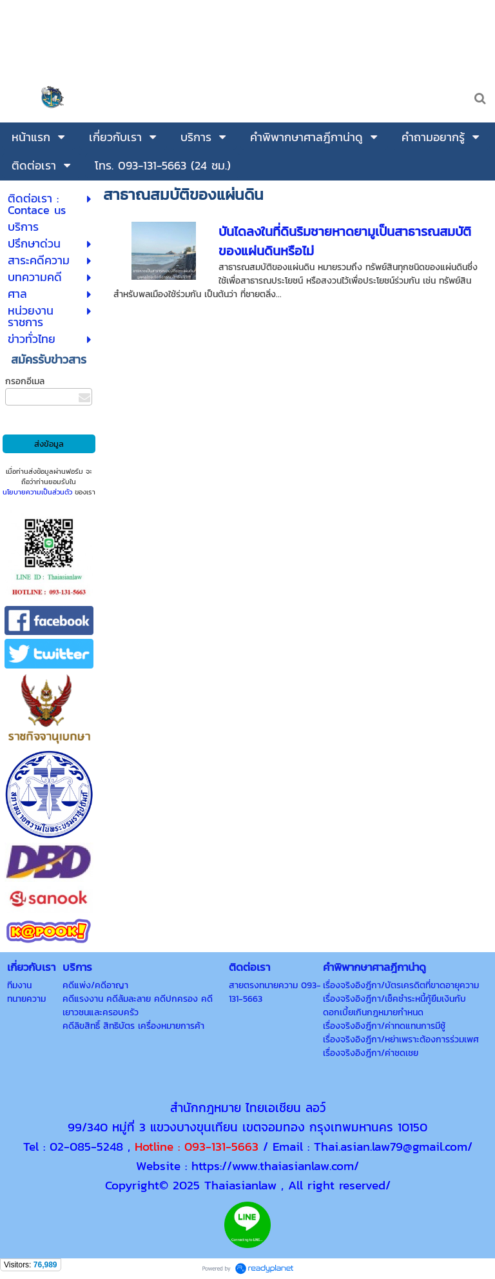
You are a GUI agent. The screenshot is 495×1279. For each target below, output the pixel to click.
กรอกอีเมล (24, 381)
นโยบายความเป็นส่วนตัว (37, 492)
